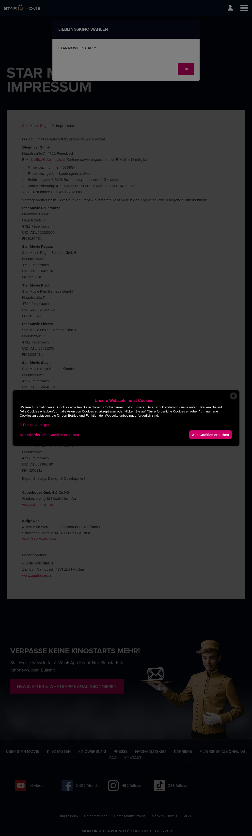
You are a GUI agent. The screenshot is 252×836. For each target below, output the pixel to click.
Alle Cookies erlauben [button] (210, 435)
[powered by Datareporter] (233, 399)
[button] (35, 425)
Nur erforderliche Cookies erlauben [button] (49, 435)
